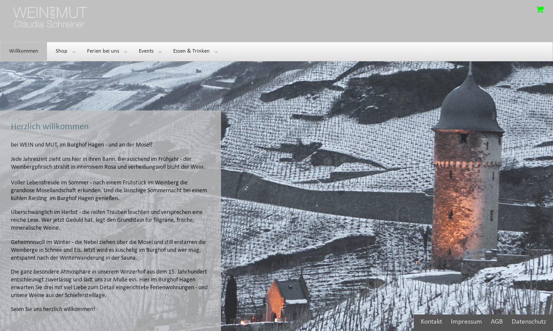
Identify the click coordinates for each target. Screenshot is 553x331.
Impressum (466, 321)
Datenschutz (529, 321)
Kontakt (431, 321)
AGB (497, 321)
